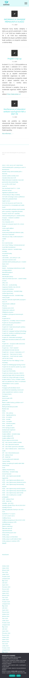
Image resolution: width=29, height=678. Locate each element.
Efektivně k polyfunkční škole (9, 199)
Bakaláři (4, 543)
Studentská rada (6, 432)
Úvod (3, 467)
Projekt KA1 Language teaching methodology (14, 331)
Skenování (4, 400)
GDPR (18, 675)
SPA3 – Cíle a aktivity (7, 413)
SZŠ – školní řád (6, 457)
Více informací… (8, 133)
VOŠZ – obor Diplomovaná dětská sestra (13, 480)
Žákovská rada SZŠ (7, 528)
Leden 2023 (5, 646)
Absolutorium (5, 169)
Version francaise (6, 474)
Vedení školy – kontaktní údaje (10, 472)
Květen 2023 (5, 637)
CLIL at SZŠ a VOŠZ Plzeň (9, 184)
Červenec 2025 (6, 587)
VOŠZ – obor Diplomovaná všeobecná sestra (14, 482)
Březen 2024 (5, 616)
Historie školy (5, 230)
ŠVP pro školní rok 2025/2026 (10, 440)
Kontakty (4, 251)
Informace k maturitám (8, 234)
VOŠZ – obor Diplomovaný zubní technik (12, 492)
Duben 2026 (5, 568)
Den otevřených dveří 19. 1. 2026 (11, 188)
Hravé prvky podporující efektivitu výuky (13, 232)
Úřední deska (5, 465)
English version (6, 201)
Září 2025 (4, 583)
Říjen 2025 (5, 580)
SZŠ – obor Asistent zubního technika (12, 442)
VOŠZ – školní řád (6, 501)
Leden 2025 (5, 599)
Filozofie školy (6, 220)
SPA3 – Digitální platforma (9, 415)
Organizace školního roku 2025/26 (11, 287)
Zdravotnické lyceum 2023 (9, 532)
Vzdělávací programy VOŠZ (9, 522)
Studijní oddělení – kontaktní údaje (11, 434)
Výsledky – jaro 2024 (7, 503)
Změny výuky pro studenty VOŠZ (11, 541)
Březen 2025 (5, 595)
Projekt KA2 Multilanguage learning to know (13, 364)
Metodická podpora (7, 272)
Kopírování (5, 255)
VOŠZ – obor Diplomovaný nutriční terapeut (13, 488)
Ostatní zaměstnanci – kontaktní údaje (12, 291)
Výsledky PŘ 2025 (7, 507)
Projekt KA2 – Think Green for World (12, 354)
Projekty (4, 385)
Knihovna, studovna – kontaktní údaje (12, 249)
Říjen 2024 (5, 606)
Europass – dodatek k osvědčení (10, 217)
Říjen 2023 (5, 627)
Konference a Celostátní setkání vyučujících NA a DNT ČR (14, 111)
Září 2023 (4, 629)
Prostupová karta (6, 394)
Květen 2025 (5, 591)
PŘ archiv (4, 306)
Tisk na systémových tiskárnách (10, 459)
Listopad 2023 (6, 625)
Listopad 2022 (6, 650)
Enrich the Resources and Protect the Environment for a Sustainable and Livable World (13, 205)
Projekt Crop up (14, 58)
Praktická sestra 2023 (8, 308)
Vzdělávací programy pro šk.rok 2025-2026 (13, 520)
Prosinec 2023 (6, 622)
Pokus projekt (6, 297)
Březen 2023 (5, 641)
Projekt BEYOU (6, 318)
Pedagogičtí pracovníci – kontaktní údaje (12, 295)
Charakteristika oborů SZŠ (9, 178)
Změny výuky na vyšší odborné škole (11, 539)
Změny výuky (5, 534)
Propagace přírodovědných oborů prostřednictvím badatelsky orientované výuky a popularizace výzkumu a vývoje (13, 390)
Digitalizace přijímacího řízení (9, 192)
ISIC (3, 241)
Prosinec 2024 (6, 601)
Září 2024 (4, 608)
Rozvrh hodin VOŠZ (7, 398)
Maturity (4, 266)
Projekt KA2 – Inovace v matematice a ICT (13, 352)
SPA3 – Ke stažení (7, 417)
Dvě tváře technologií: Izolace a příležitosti (13, 196)
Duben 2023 (5, 639)
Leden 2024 (5, 620)
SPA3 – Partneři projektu (8, 423)
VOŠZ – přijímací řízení (8, 499)
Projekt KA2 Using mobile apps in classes (13, 377)
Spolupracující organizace (8, 430)
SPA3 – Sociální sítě (7, 425)
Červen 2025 (5, 589)
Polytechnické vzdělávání (8, 304)
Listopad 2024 (6, 604)
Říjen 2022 (5, 652)
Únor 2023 (5, 643)
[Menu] (24, 3)
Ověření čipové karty (7, 293)
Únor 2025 (5, 597)
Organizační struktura (8, 289)
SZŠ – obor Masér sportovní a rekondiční (13, 446)
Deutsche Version (7, 190)
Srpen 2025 (5, 585)
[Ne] (27, 665)
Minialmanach (5, 274)
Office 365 (5, 283)
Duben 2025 (5, 593)
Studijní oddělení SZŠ (7, 436)
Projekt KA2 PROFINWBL (9, 371)
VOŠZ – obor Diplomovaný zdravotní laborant (14, 490)
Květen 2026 (5, 566)
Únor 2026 (5, 572)
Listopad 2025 (6, 578)
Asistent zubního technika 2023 (10, 175)
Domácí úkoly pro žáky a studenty (11, 194)
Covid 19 (4, 186)
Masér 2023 (5, 264)
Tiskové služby (6, 461)
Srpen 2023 (5, 631)
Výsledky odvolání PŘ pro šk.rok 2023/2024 (13, 505)
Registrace (5, 396)
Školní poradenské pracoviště (10, 406)
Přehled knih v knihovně (8, 310)
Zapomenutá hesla (7, 530)
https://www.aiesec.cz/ (14, 94)
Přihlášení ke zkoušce (7, 312)
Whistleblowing (6, 524)
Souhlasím (12, 675)
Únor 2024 (5, 618)
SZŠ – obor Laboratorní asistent (10, 444)
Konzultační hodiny (7, 253)
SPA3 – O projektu (7, 421)
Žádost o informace (7, 526)
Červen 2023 (5, 635)
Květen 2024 (5, 614)
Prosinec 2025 (6, 576)
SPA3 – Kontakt (6, 419)
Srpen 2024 (5, 610)
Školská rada (5, 409)
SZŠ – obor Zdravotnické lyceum (10, 453)
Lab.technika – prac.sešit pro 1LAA (11, 257)
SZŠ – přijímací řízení (7, 455)
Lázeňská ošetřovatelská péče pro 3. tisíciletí (14, 262)
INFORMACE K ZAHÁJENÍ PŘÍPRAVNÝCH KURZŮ (14, 20)
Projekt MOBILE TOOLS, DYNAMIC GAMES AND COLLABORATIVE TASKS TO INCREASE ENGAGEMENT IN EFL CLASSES (14, 381)
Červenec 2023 (6, 633)
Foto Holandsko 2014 (8, 222)
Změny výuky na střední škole (10, 537)
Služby (3, 411)
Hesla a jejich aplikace (8, 228)
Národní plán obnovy (7, 276)
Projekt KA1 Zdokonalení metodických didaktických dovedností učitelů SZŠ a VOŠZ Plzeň (13, 339)
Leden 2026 (5, 574)
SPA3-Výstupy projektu (8, 427)
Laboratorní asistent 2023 (9, 259)
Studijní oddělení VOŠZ (8, 438)
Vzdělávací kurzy (6, 518)
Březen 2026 (5, 570)
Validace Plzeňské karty (8, 469)
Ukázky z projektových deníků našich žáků (13, 463)
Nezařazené (5, 554)
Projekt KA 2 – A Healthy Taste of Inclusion (13, 320)
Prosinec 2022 (6, 648)
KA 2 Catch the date (7, 243)
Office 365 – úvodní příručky (9, 285)
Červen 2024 (5, 612)
